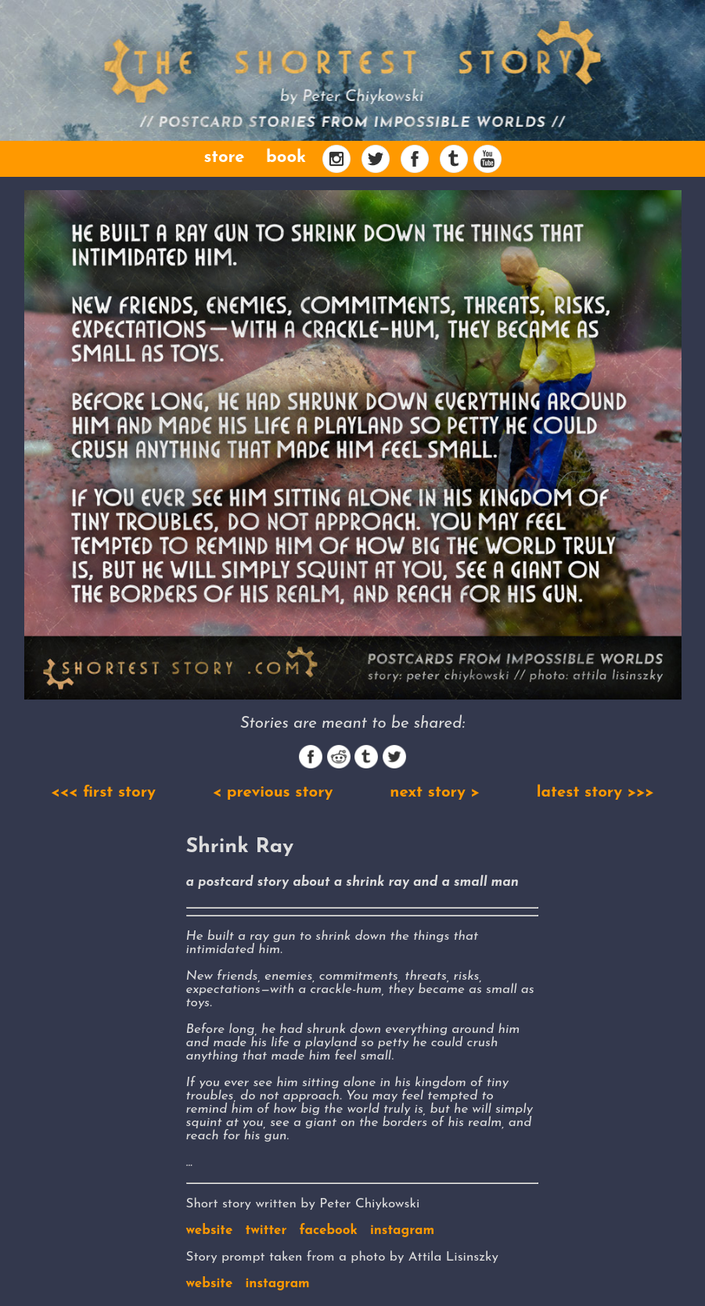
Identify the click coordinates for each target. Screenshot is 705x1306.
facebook (329, 1230)
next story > (434, 793)
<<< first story (103, 793)
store (223, 158)
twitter (266, 1230)
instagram (402, 1230)
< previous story (273, 793)
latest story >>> (595, 793)
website (209, 1230)
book (286, 158)
